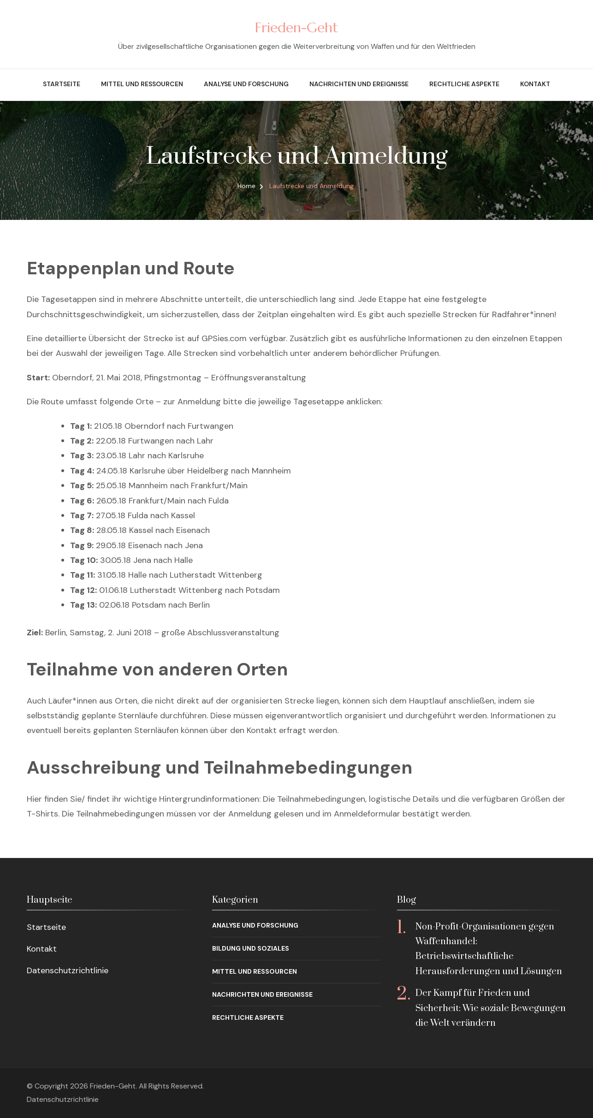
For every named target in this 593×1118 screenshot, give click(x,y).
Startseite (61, 84)
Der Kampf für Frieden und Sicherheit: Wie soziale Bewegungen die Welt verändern (490, 1008)
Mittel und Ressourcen (142, 84)
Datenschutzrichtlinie (67, 970)
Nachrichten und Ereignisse (359, 84)
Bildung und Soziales (250, 948)
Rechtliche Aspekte (464, 84)
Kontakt (535, 84)
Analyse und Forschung (246, 84)
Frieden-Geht (296, 27)
